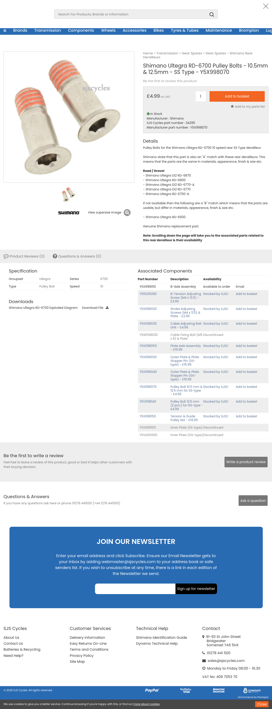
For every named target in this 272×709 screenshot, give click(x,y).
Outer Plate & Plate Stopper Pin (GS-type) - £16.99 (184, 375)
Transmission (47, 30)
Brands (20, 30)
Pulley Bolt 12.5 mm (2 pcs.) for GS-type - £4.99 (186, 405)
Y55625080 (148, 294)
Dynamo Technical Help (157, 643)
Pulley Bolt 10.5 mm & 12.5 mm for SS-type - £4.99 (186, 390)
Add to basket (246, 294)
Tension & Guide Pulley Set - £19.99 (184, 418)
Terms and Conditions (89, 649)
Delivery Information (87, 637)
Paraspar (262, 697)
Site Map (77, 661)
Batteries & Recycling (22, 649)
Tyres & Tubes (185, 30)
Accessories (134, 30)
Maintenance (219, 30)
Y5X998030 (148, 357)
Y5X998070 (148, 387)
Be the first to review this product (170, 81)
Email (240, 286)
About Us (11, 637)
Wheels (108, 30)
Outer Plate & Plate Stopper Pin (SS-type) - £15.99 (184, 361)
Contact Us (13, 643)
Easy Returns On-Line (88, 643)
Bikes (158, 30)
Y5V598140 (148, 401)
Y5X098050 (148, 346)
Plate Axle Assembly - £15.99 (185, 348)
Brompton (249, 30)
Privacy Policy (81, 655)
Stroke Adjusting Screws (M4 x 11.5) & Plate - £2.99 (185, 313)
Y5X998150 (148, 416)
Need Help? (13, 655)
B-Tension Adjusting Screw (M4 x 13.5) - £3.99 (185, 298)
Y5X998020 (148, 309)
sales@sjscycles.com (226, 660)
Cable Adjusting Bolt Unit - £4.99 (185, 325)
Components (81, 30)
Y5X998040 (148, 372)
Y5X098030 (148, 323)
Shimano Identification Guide (161, 637)
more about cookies (146, 704)
